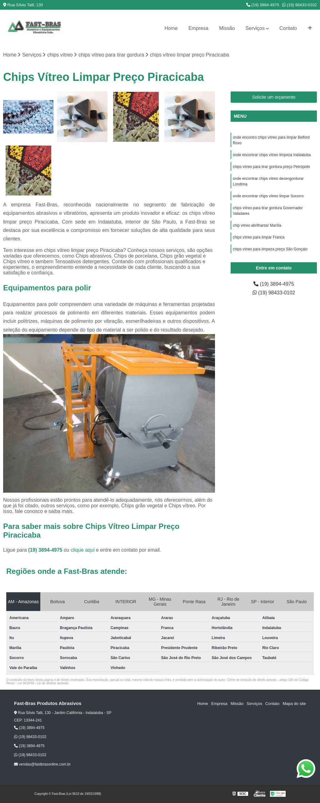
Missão (227, 28)
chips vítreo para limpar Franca (258, 237)
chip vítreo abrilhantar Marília (257, 225)
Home (171, 28)
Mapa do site (294, 703)
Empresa (198, 28)
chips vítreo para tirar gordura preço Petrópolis (272, 167)
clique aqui (83, 550)
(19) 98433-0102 (299, 4)
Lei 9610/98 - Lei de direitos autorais (43, 683)
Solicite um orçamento (274, 97)
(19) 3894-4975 (262, 4)
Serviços (255, 28)
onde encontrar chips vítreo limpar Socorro (268, 196)
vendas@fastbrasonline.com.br (42, 764)
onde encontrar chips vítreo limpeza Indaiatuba (272, 155)
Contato (288, 28)
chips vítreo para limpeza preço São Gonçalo (270, 249)
